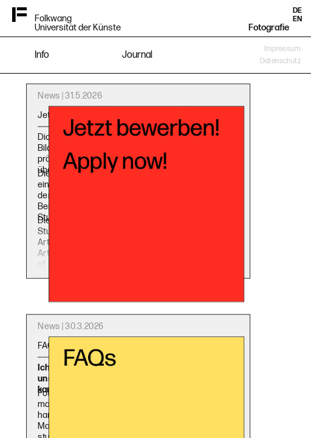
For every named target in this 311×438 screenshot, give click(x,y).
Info (42, 55)
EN (297, 19)
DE (297, 10)
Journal (137, 55)
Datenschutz (280, 61)
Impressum (282, 49)
